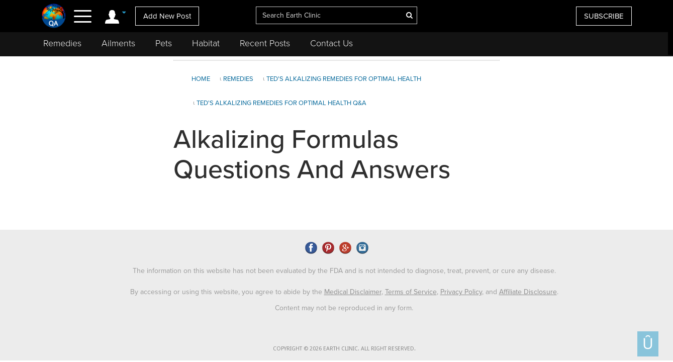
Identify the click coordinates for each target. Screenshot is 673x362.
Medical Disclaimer (352, 292)
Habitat (206, 43)
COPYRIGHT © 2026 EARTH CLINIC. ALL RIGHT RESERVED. (344, 348)
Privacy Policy (461, 292)
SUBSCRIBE (604, 16)
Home (200, 79)
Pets (163, 43)
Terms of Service (411, 292)
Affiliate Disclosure (528, 292)
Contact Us (331, 43)
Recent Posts (265, 43)
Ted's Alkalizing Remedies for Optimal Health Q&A (281, 103)
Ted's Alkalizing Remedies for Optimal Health (343, 79)
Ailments (118, 43)
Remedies (62, 43)
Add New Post (167, 16)
